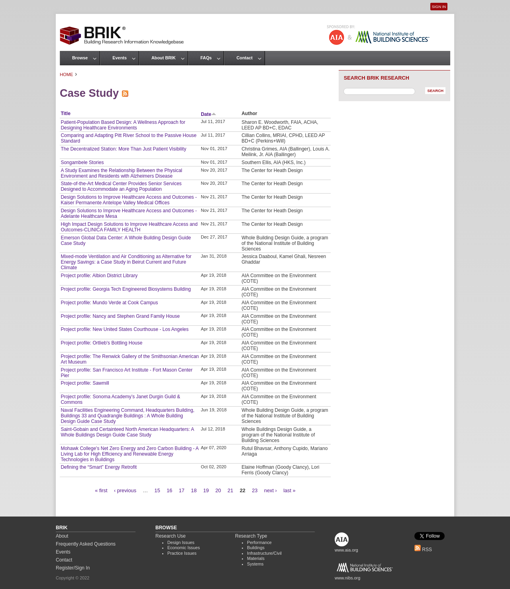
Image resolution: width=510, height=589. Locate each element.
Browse (80, 57)
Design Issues (180, 542)
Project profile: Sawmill (85, 383)
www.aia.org (346, 550)
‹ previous (125, 490)
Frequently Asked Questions (86, 544)
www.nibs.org (347, 577)
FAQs (206, 57)
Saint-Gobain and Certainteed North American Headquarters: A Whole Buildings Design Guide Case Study (127, 432)
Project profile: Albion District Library (99, 275)
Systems (255, 564)
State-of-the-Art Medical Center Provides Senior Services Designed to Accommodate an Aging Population (121, 186)
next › (270, 490)
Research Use (170, 536)
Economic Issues (183, 547)
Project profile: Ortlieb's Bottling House (101, 343)
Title (65, 113)
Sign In (439, 6)
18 (193, 490)
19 (206, 490)
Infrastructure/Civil (264, 553)
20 (218, 490)
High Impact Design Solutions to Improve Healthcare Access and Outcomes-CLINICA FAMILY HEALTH (129, 227)
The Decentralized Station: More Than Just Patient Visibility (123, 149)
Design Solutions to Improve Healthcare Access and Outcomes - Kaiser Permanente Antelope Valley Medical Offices (129, 199)
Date (208, 114)
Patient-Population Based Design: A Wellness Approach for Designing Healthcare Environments (123, 125)
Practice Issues (181, 553)
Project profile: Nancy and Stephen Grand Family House (120, 316)
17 (181, 490)
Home (66, 74)
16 (169, 490)
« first (101, 490)
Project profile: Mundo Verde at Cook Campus (109, 302)
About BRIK (163, 57)
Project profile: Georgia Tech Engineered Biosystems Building (126, 289)
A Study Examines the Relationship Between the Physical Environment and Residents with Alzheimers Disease (121, 173)
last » (289, 490)
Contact (244, 57)
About (62, 536)
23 (254, 490)
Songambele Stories (82, 162)
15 (157, 490)
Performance (259, 542)
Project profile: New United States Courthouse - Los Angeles (124, 329)
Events (119, 57)
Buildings (256, 547)
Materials (256, 558)
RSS (423, 549)
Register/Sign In (73, 568)
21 (230, 490)
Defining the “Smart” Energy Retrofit (99, 467)
